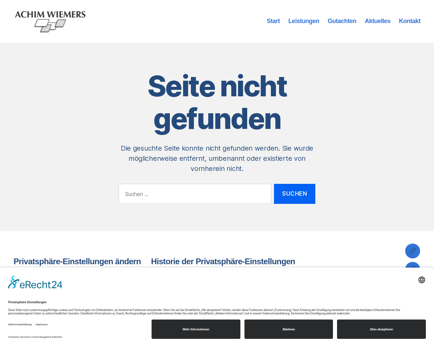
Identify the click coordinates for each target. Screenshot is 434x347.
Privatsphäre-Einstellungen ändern (77, 261)
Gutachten (342, 21)
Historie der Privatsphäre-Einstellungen (223, 261)
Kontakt (409, 21)
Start (273, 21)
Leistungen (303, 21)
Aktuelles (378, 21)
